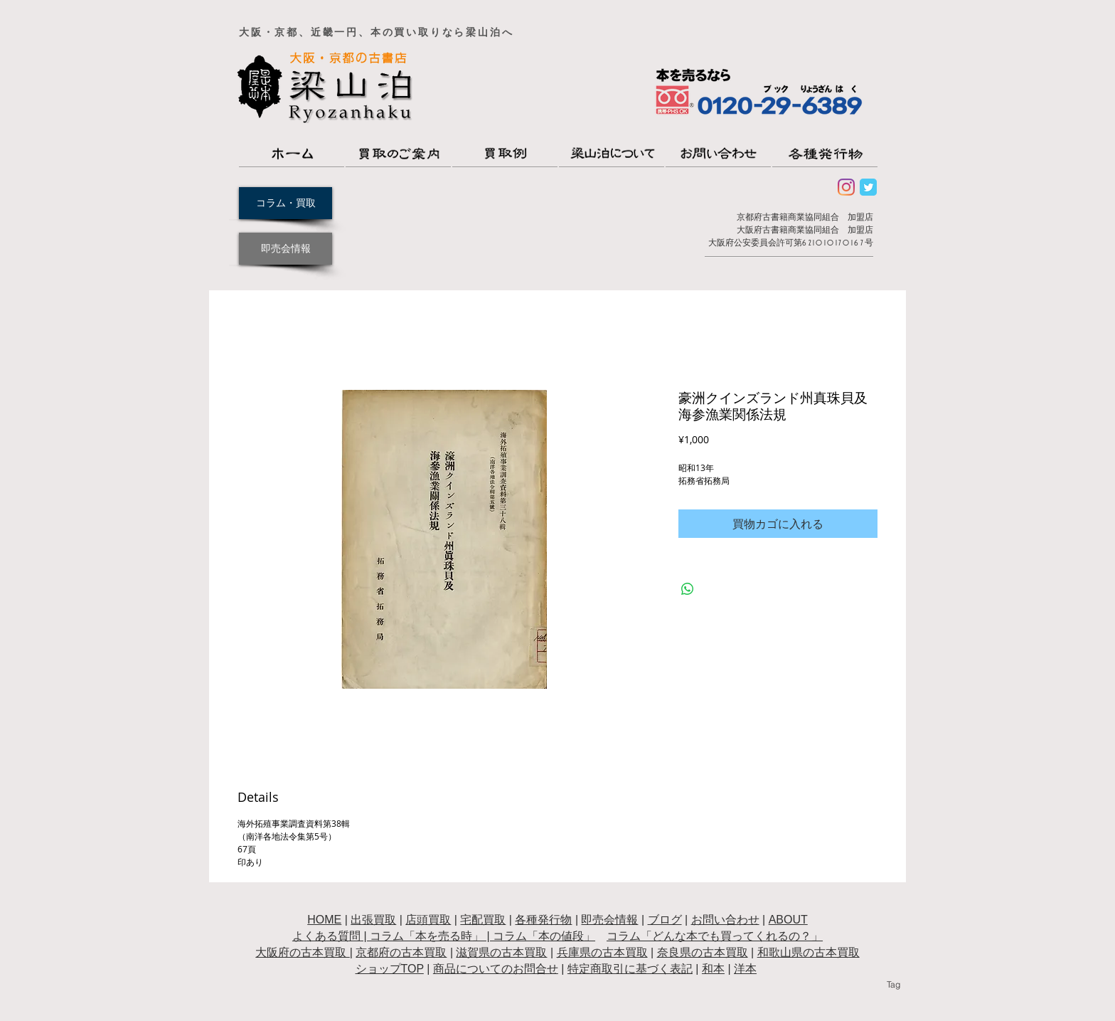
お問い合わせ (725, 920)
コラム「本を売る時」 (427, 936)
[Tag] (893, 984)
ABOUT (788, 920)
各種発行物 (543, 920)
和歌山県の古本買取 (808, 952)
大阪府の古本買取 (302, 952)
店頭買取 (428, 920)
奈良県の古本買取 (702, 952)
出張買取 (373, 920)
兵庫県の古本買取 (602, 952)
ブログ (665, 920)
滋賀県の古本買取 (501, 952)
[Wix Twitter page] (868, 187)
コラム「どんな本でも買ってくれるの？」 (715, 936)
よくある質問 (326, 936)
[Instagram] (846, 187)
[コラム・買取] (285, 203)
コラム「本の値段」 (544, 936)
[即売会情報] (285, 249)
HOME (324, 920)
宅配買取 (483, 920)
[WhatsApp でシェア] (687, 589)
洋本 (745, 969)
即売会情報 (609, 920)
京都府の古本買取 (401, 952)
